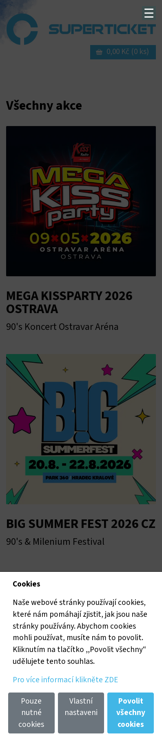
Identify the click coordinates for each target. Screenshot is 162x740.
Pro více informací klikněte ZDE (65, 680)
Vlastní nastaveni (81, 707)
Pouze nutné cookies (31, 713)
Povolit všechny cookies (130, 713)
